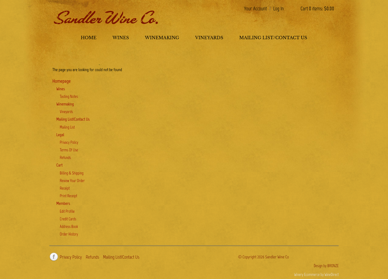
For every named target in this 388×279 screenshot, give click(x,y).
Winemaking (162, 37)
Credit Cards (68, 219)
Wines (120, 37)
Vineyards (209, 37)
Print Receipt (68, 196)
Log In (278, 8)
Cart (59, 165)
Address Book (69, 226)
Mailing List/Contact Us (273, 37)
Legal (60, 134)
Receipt (64, 188)
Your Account (255, 8)
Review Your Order (72, 180)
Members (63, 203)
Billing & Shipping (71, 173)
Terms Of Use (69, 150)
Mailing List (67, 127)
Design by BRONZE (326, 266)
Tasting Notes (69, 96)
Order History (69, 234)
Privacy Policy (69, 142)
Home (88, 37)
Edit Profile (67, 211)
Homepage (61, 81)
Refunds (65, 157)
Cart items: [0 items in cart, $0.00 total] (317, 8)
